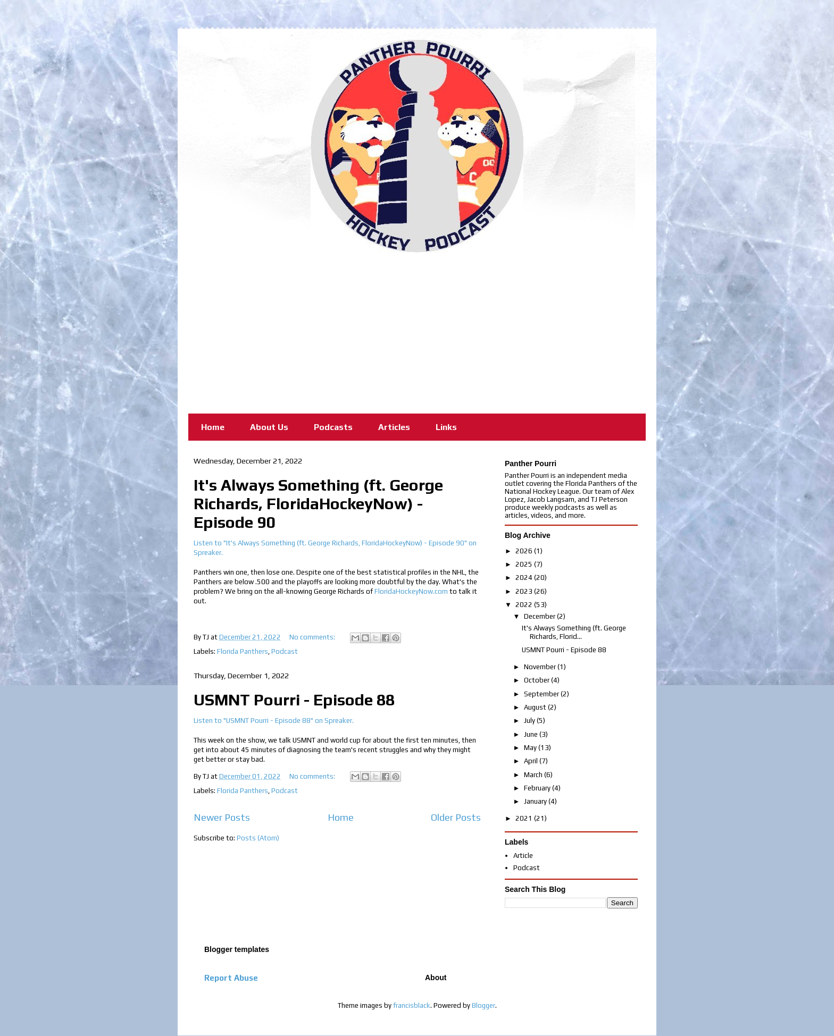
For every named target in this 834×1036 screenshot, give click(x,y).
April (531, 761)
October (537, 680)
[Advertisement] (417, 332)
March (534, 775)
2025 (524, 564)
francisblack (411, 1005)
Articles (394, 427)
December (540, 616)
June (531, 734)
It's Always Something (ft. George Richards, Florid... (574, 632)
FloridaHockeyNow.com (411, 591)
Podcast (284, 651)
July (530, 721)
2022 (524, 605)
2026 (524, 551)
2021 (524, 818)
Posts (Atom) (258, 838)
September (542, 694)
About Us (269, 427)
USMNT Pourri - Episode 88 (294, 699)
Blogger (483, 1005)
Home (212, 427)
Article (523, 856)
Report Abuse (231, 977)
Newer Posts (222, 817)
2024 (524, 578)
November (540, 667)
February (538, 788)
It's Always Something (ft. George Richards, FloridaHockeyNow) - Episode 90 (318, 504)
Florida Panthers (242, 651)
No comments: (313, 637)
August (536, 707)
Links (446, 427)
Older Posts (456, 817)
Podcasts (333, 427)
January (536, 801)
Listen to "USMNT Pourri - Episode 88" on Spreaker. (274, 721)
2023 (524, 591)
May (531, 748)
